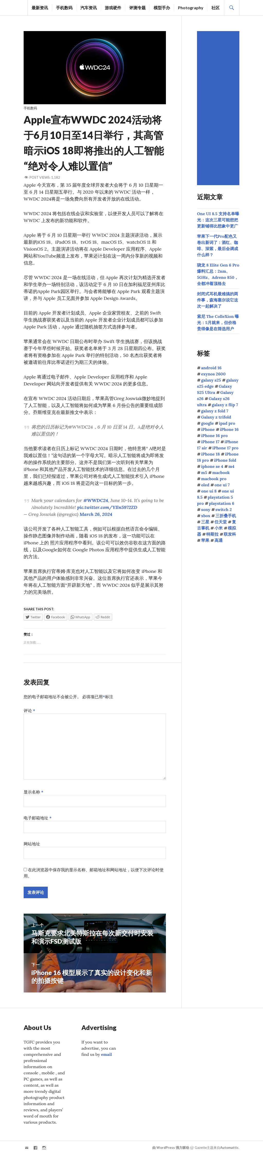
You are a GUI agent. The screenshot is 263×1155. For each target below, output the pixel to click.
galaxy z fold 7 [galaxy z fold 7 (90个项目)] (214, 410)
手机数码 (64, 7)
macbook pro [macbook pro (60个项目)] (214, 478)
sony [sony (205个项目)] (205, 509)
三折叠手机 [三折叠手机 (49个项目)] (225, 515)
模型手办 (162, 7)
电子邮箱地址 (38, 817)
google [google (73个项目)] (207, 423)
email (106, 1054)
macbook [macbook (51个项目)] (221, 472)
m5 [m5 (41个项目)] (204, 472)
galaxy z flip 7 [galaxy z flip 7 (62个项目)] (225, 404)
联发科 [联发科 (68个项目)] (230, 534)
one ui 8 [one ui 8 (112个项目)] (209, 491)
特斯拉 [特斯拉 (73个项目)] (212, 534)
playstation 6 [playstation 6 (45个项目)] (221, 503)
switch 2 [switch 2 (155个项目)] (223, 509)
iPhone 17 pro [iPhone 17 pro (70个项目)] (225, 447)
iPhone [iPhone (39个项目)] (208, 429)
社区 (215, 7)
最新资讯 (40, 7)
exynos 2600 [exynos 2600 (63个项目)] (213, 373)
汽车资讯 (88, 7)
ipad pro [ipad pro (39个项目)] (227, 423)
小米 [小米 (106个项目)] (218, 528)
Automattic (229, 1148)
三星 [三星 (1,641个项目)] (205, 521)
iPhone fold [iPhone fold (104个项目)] (225, 460)
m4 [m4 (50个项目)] (231, 466)
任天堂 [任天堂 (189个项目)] (220, 521)
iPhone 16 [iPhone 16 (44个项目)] (229, 429)
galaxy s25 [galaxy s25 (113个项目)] (211, 380)
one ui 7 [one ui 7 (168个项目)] (222, 484)
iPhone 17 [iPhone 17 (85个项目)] (210, 441)
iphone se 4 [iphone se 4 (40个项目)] (212, 466)
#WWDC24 (95, 500)
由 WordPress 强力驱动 (170, 1148)
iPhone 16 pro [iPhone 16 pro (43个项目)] (214, 435)
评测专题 (137, 7)
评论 (29, 710)
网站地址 (32, 843)
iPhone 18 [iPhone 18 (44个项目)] (210, 454)
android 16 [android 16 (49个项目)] (211, 367)
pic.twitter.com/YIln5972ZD (107, 507)
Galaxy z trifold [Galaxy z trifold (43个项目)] (216, 417)
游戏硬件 (113, 7)
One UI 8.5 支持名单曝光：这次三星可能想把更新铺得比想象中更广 (218, 220)
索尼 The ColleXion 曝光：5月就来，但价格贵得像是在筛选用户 (218, 322)
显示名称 (33, 791)
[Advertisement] (219, 108)
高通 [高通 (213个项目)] (218, 540)
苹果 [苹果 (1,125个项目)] (205, 540)
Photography (190, 7)
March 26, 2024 (96, 514)
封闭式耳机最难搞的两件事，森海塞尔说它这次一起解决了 (217, 300)
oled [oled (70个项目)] (205, 484)
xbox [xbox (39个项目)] (205, 515)
